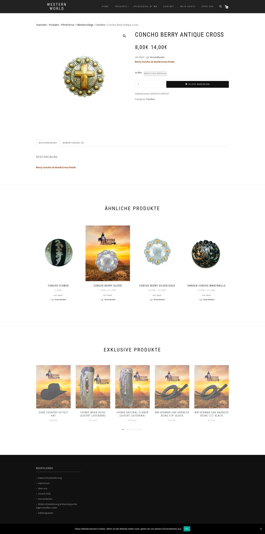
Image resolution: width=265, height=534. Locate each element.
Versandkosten (157, 57)
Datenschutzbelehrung (50, 477)
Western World (57, 7)
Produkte (121, 6)
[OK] (260, 528)
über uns (208, 6)
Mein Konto (188, 6)
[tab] (48, 142)
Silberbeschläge (85, 24)
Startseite (41, 24)
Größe (138, 72)
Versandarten (45, 498)
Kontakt (168, 6)
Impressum (44, 483)
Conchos (100, 24)
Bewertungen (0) (73, 142)
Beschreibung (48, 142)
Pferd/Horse (67, 24)
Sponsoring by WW (145, 6)
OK (186, 528)
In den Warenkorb (199, 84)
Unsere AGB (44, 493)
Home (105, 6)
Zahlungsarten (45, 512)
